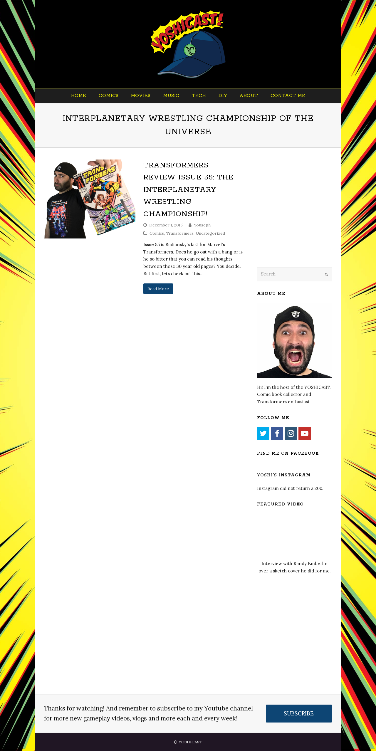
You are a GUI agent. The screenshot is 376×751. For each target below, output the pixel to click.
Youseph (202, 225)
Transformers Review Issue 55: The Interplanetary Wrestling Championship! (188, 190)
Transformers (180, 233)
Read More (158, 288)
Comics (157, 233)
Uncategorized (210, 233)
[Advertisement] (298, 215)
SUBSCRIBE (299, 713)
